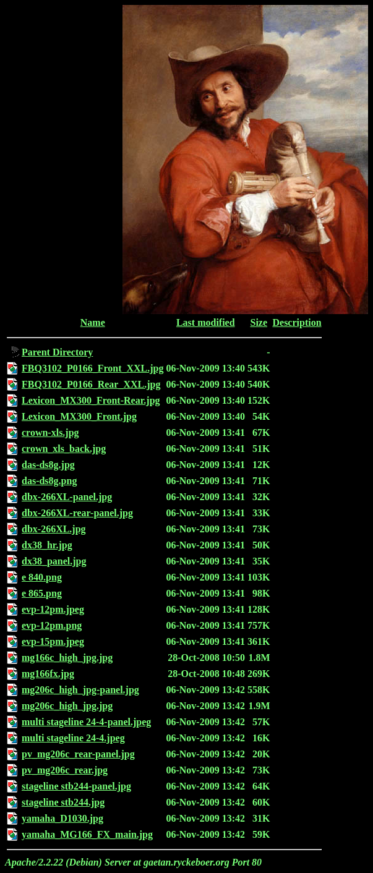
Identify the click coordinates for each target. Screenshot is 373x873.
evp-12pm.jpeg (53, 609)
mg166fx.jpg (48, 673)
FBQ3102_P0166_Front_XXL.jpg (92, 368)
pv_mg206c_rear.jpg (65, 770)
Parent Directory (57, 352)
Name (92, 322)
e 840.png (42, 577)
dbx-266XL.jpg (54, 529)
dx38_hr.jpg (47, 545)
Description (296, 322)
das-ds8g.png (49, 480)
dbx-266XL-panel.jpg (67, 497)
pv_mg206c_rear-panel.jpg (78, 754)
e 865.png (42, 593)
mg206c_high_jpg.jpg (67, 706)
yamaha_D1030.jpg (62, 818)
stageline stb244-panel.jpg (76, 786)
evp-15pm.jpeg (53, 641)
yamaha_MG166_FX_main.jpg (87, 834)
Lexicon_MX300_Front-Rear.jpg (91, 400)
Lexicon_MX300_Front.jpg (79, 416)
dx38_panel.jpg (54, 561)
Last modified (205, 322)
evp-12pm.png (52, 625)
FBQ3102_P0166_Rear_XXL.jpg (91, 384)
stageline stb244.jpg (63, 802)
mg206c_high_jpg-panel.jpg (80, 689)
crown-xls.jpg (50, 432)
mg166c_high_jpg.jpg (67, 657)
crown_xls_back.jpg (64, 448)
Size (258, 322)
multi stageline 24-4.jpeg (73, 738)
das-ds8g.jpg (48, 464)
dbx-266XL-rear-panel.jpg (77, 513)
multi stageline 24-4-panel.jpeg (86, 722)
